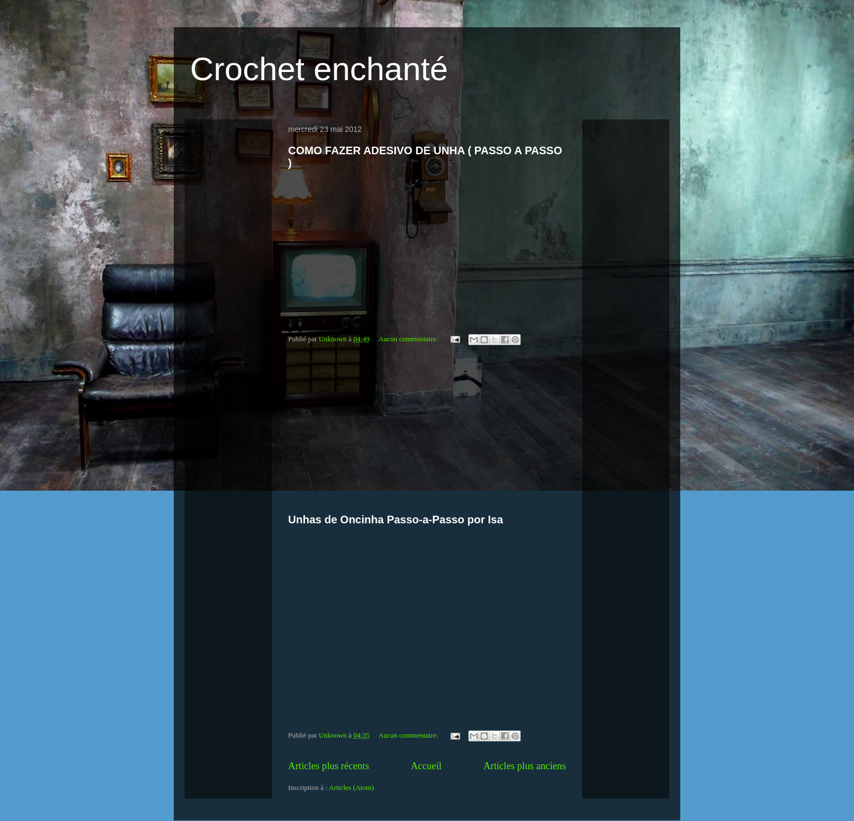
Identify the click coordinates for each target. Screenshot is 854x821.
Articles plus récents (328, 765)
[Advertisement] (427, 431)
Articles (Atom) (351, 787)
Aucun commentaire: (409, 339)
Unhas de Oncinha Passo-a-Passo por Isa (395, 520)
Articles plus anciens (524, 765)
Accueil (426, 765)
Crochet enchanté (319, 69)
